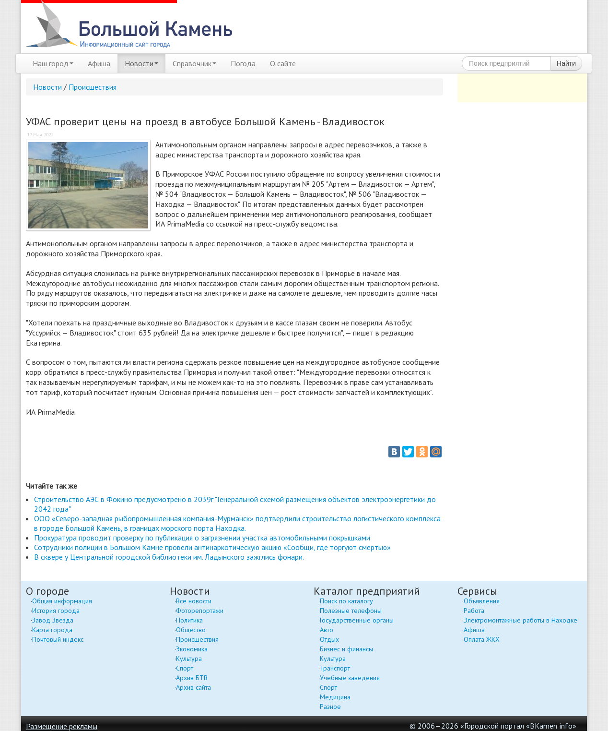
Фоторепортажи (199, 610)
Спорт (184, 668)
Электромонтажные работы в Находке (520, 620)
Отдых (329, 639)
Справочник (194, 63)
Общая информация (62, 601)
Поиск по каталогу (346, 601)
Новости (141, 63)
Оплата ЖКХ (482, 639)
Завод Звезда (52, 620)
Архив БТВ (192, 677)
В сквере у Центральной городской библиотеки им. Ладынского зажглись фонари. (169, 557)
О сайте (283, 63)
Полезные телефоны (351, 610)
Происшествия (93, 87)
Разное (330, 706)
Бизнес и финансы (346, 649)
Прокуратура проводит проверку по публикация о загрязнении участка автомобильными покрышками (202, 537)
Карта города (52, 629)
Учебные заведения (350, 677)
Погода (243, 63)
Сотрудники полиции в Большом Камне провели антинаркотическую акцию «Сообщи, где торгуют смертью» (212, 547)
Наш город (53, 63)
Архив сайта (193, 687)
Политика (189, 620)
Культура (189, 658)
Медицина (335, 697)
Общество (191, 629)
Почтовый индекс (57, 639)
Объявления (482, 601)
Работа (474, 610)
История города (56, 610)
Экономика (192, 649)
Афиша (99, 63)
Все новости (193, 601)
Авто (326, 629)
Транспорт (335, 668)
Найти (566, 63)
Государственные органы (357, 620)
